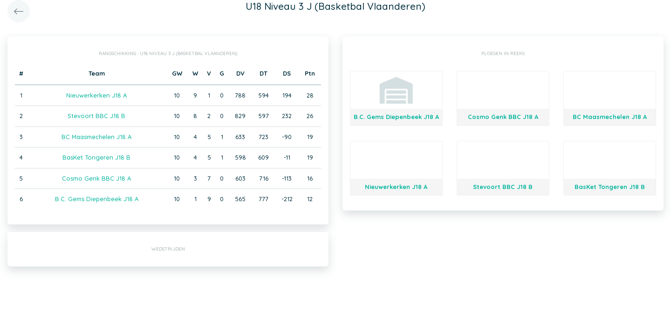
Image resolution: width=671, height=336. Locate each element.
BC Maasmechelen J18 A (96, 136)
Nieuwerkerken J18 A (96, 95)
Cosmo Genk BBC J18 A (96, 178)
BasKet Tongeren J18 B (96, 157)
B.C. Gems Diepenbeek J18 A (96, 199)
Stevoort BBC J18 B (96, 115)
